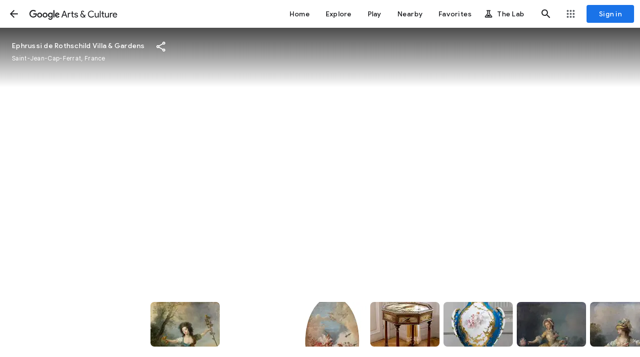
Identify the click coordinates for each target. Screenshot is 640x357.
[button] (14, 14)
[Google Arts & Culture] (73, 14)
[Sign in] (610, 14)
